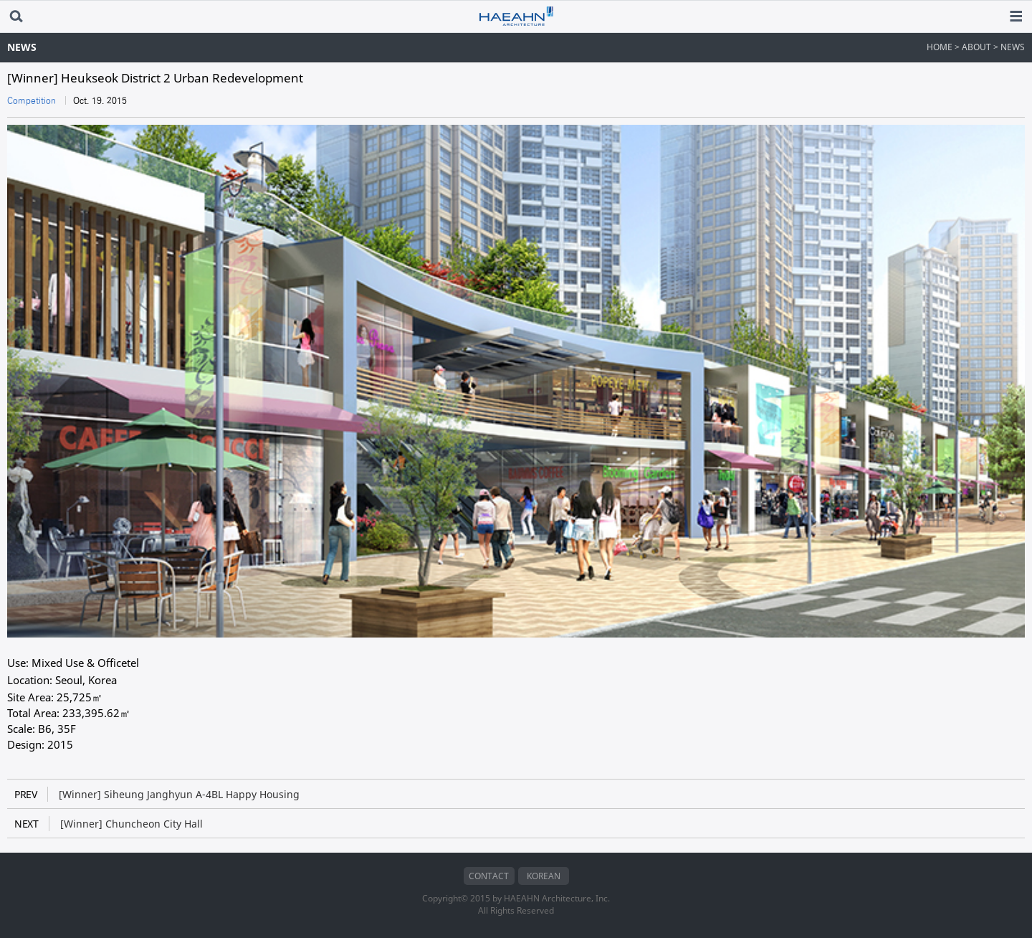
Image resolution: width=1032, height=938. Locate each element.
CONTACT (489, 876)
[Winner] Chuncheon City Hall (108, 823)
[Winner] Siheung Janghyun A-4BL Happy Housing (157, 794)
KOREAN (543, 876)
